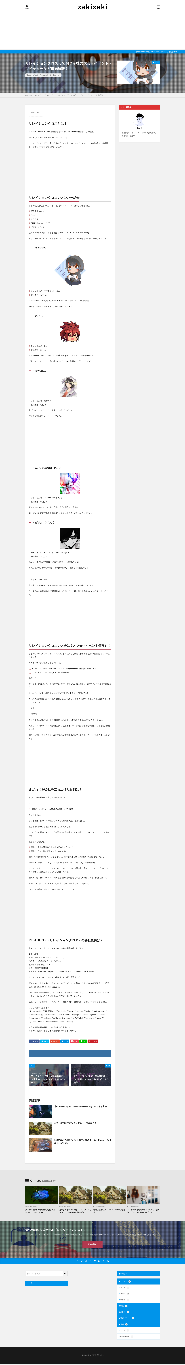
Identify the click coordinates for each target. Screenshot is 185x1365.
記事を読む (92, 1244)
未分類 (124, 1313)
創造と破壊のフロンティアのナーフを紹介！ (75, 1123)
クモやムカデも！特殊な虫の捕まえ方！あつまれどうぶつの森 (41, 1211)
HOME (29, 95)
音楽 (124, 1325)
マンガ (124, 1300)
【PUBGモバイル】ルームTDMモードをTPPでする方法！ (81, 1106)
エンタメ (38, 95)
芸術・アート (127, 1319)
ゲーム (57, 75)
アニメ (124, 1288)
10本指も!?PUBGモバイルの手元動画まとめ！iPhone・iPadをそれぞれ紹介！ (82, 1141)
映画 (124, 1307)
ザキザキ (99, 1356)
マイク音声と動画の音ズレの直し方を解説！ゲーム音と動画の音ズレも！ (143, 1211)
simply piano (126, 1338)
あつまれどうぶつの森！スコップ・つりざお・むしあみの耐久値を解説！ (75, 1211)
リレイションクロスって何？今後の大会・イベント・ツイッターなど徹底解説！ (77, 95)
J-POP (124, 1332)
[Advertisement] (92, 32)
